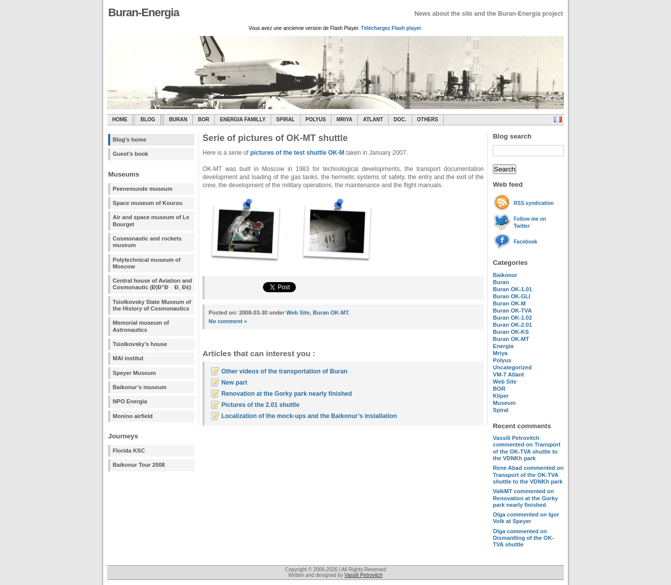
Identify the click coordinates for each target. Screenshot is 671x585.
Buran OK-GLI (511, 296)
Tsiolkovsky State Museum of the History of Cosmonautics (152, 305)
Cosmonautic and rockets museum (147, 241)
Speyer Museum (134, 373)
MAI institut (128, 358)
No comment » (228, 321)
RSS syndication (534, 203)
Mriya (344, 119)
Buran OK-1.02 (512, 318)
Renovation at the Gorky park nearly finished (286, 393)
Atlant (373, 119)
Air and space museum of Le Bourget (151, 220)
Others (428, 119)
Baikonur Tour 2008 (139, 465)
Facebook (526, 242)
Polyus (316, 119)
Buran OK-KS (511, 332)
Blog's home (129, 139)
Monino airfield (133, 416)
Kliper (501, 396)
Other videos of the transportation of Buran (284, 371)
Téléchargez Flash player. (391, 28)
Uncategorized (512, 367)
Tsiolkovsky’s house (140, 344)
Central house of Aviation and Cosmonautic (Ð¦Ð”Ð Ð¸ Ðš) (152, 284)
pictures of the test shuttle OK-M (297, 152)
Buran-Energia (143, 12)
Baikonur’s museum (139, 387)
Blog (148, 119)
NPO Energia (130, 401)
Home (119, 119)
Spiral (501, 410)
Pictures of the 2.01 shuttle (260, 404)
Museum (504, 403)
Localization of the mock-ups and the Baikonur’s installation (309, 416)
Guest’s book (130, 154)
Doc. (400, 119)
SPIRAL (285, 119)
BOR (203, 119)
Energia (503, 346)
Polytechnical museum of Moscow (147, 263)
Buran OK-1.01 (512, 289)
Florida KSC (129, 451)
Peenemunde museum (143, 189)
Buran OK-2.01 (512, 325)
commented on (526, 448)
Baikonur (505, 275)
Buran (178, 119)
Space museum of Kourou (147, 203)
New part (234, 382)
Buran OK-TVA (512, 310)
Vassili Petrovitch (364, 575)
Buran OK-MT (511, 339)
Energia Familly (242, 119)
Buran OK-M (509, 303)
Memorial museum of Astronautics (141, 326)
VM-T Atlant (508, 374)
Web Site (505, 381)
